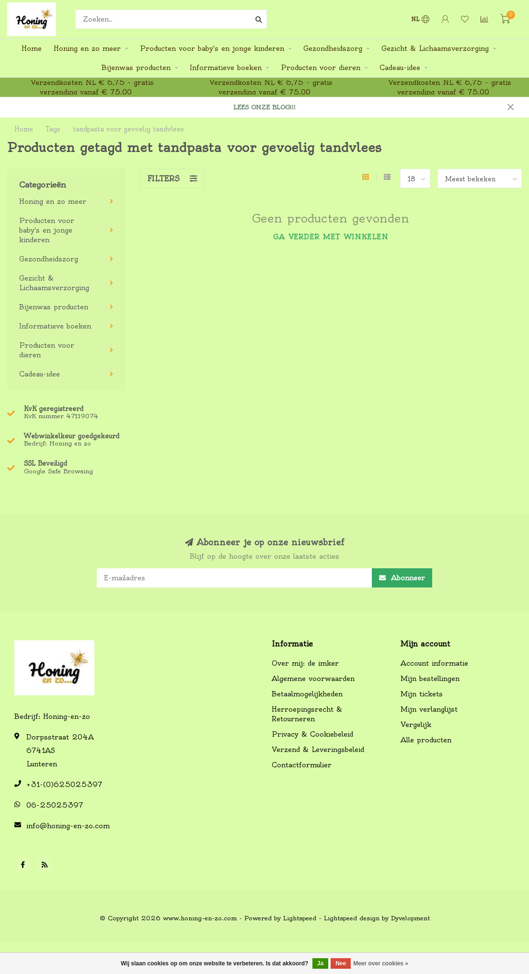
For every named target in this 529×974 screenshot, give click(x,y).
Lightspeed (299, 918)
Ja (320, 963)
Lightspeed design (352, 918)
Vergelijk (416, 724)
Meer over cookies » (380, 963)
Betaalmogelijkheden (307, 694)
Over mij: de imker (305, 663)
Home (32, 48)
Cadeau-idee (400, 67)
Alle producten (426, 740)
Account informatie (434, 663)
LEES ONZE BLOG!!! (264, 107)
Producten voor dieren (320, 67)
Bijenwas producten (136, 67)
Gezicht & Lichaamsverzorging (435, 48)
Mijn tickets (422, 694)
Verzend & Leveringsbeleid (318, 749)
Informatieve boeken (226, 67)
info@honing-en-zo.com (68, 825)
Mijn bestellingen (430, 678)
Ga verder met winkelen (330, 237)
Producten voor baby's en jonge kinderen (212, 48)
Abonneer (402, 578)
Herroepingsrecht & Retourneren (307, 714)
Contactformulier (302, 765)
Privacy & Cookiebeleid (312, 734)
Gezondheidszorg (332, 48)
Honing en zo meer (87, 48)
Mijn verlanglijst (429, 709)
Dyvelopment (410, 918)
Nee (340, 963)
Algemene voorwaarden (313, 678)
